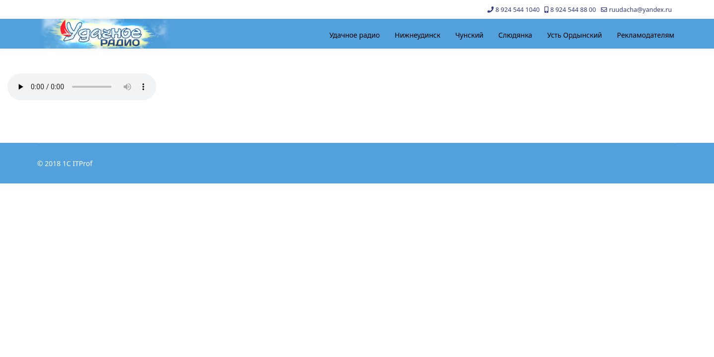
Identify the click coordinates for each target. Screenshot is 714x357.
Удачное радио (354, 35)
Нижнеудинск (417, 35)
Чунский (469, 35)
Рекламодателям (645, 35)
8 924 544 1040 (517, 9)
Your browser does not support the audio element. (81, 86)
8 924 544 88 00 (573, 9)
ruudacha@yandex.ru (640, 9)
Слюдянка (515, 35)
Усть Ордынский (574, 35)
